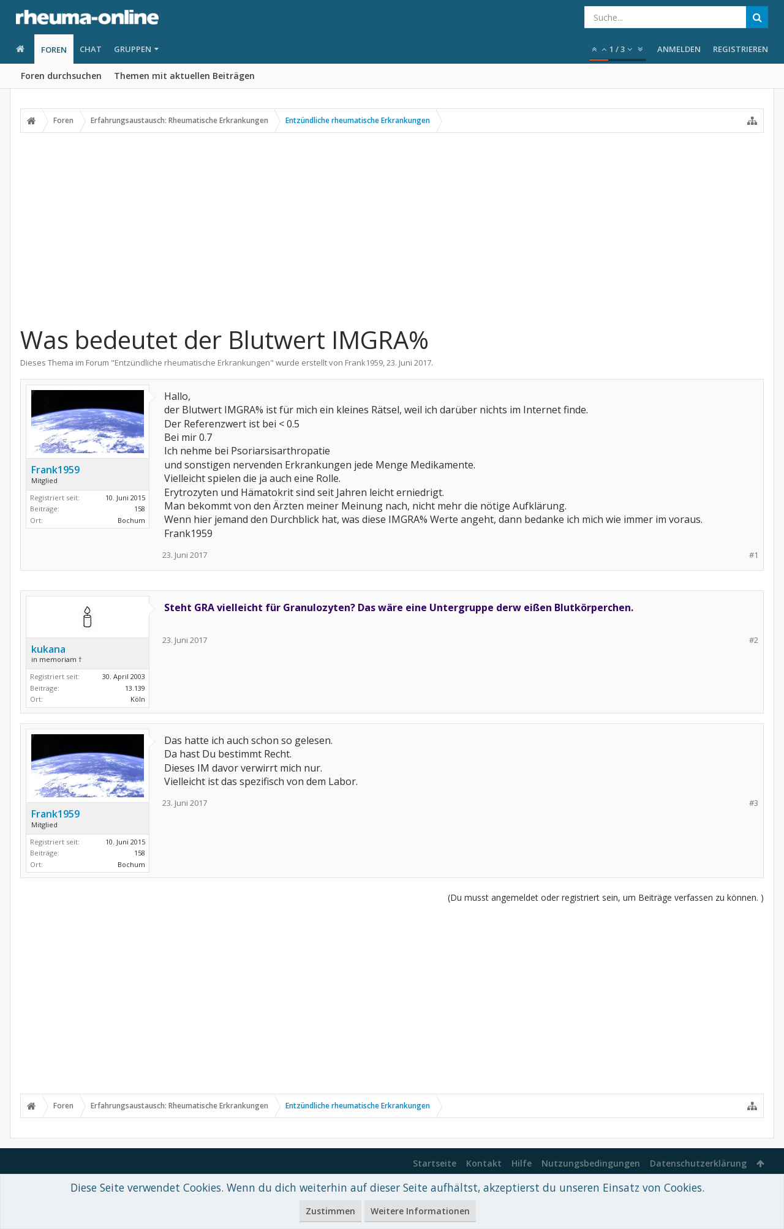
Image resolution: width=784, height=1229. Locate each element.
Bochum (131, 520)
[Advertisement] (392, 228)
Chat (91, 48)
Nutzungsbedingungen (590, 1163)
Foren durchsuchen (61, 75)
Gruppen (132, 48)
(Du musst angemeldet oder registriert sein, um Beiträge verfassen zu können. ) (606, 897)
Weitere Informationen (420, 1211)
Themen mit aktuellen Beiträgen (184, 75)
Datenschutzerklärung (698, 1163)
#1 (753, 555)
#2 (753, 640)
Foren (54, 49)
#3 (753, 803)
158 (139, 508)
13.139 (135, 688)
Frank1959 (364, 362)
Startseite (434, 1163)
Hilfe (521, 1163)
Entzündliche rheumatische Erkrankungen (192, 362)
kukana (48, 649)
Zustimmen (330, 1211)
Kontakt (484, 1163)
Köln (137, 699)
